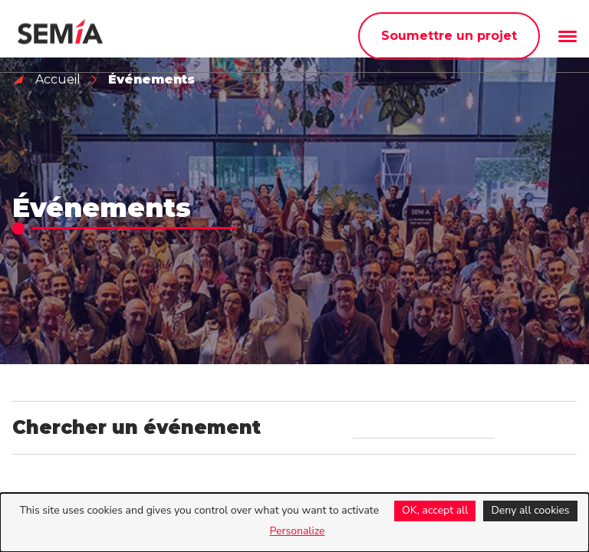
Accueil (58, 79)
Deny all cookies (530, 510)
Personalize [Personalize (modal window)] (296, 531)
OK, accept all (435, 510)
